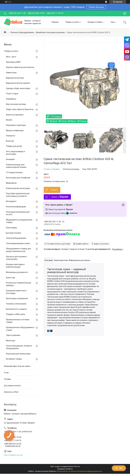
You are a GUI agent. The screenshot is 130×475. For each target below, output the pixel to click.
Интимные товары (14, 359)
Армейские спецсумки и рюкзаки (50, 32)
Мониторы (10, 340)
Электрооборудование (16, 238)
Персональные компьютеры (18, 354)
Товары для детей (14, 146)
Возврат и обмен (95, 22)
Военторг (10, 141)
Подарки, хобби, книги (15, 314)
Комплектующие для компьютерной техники (16, 166)
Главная (54, 22)
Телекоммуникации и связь (18, 243)
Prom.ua (77, 466)
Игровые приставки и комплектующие (15, 265)
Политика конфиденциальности (90, 471)
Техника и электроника (16, 304)
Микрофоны (11, 183)
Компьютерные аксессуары (18, 188)
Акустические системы (16, 104)
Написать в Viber (11, 392)
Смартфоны (11, 99)
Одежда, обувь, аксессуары (18, 88)
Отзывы (7, 379)
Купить (54, 190)
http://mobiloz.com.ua (13, 455)
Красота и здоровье (15, 115)
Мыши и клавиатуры (15, 130)
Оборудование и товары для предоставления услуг (18, 250)
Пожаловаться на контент (67, 471)
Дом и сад (10, 277)
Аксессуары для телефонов (18, 178)
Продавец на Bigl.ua (65, 469)
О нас (6, 372)
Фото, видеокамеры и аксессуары (15, 152)
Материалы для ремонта (17, 272)
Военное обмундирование (22, 32)
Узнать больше (96, 7)
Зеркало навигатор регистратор (20, 67)
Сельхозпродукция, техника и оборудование (19, 347)
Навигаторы (11, 72)
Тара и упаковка (13, 335)
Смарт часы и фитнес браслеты (19, 109)
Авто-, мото (11, 57)
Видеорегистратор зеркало (18, 83)
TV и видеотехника (14, 172)
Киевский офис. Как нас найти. (17, 366)
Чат (119, 468)
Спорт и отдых (12, 93)
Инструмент (11, 201)
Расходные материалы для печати (18, 213)
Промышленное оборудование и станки (20, 328)
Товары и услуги (72, 22)
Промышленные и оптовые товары (17, 320)
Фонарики (10, 159)
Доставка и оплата (12, 386)
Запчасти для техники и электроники (16, 258)
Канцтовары (11, 228)
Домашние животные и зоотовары (16, 292)
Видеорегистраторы (15, 78)
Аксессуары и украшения (17, 298)
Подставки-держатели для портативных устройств (18, 194)
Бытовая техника (13, 233)
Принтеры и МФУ (13, 62)
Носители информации (16, 207)
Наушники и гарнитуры (16, 125)
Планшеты (10, 136)
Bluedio (9, 120)
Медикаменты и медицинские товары (19, 221)
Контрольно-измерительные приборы (18, 284)
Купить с (59, 197)
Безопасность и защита (16, 309)
